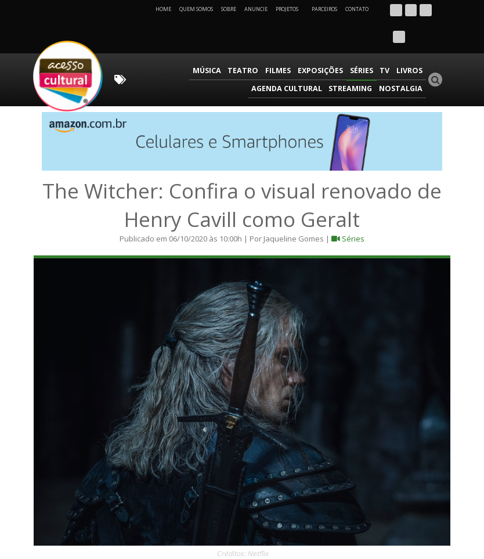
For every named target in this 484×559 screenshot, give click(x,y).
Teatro (178, 44)
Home (163, 9)
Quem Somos (196, 9)
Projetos (291, 9)
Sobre (228, 9)
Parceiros (324, 9)
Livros (336, 44)
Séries (290, 44)
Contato (357, 9)
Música (144, 44)
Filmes (210, 44)
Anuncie (256, 9)
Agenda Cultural (389, 44)
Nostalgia (402, 61)
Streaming (355, 61)
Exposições (251, 44)
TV (312, 44)
